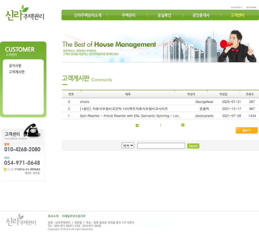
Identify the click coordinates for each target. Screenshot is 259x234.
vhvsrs (84, 101)
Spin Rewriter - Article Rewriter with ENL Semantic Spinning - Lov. (130, 115)
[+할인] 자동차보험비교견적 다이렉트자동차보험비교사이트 (124, 108)
